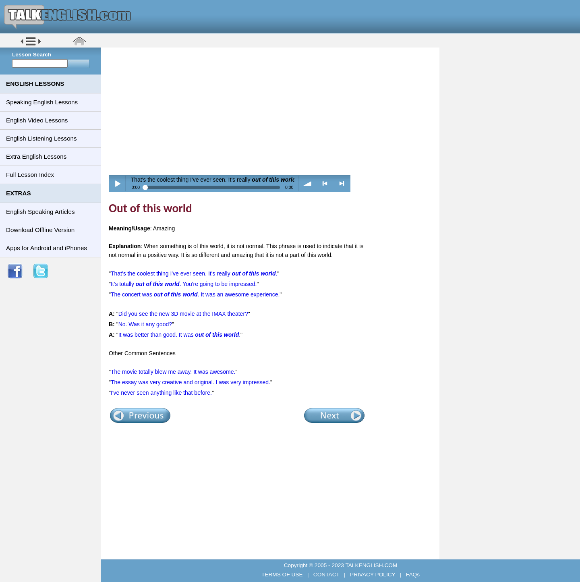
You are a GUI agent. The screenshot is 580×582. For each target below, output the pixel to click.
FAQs (412, 575)
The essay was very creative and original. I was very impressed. (190, 382)
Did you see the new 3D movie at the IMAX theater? (183, 314)
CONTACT (326, 575)
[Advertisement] (273, 110)
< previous (325, 183)
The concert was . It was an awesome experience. (195, 294)
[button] (30, 45)
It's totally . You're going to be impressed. (184, 284)
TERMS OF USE (282, 575)
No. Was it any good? (145, 324)
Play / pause (117, 183)
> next (342, 183)
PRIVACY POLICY (372, 575)
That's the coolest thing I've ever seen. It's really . (194, 273)
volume (307, 183)
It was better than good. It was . (179, 334)
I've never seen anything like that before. (161, 392)
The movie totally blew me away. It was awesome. (173, 372)
